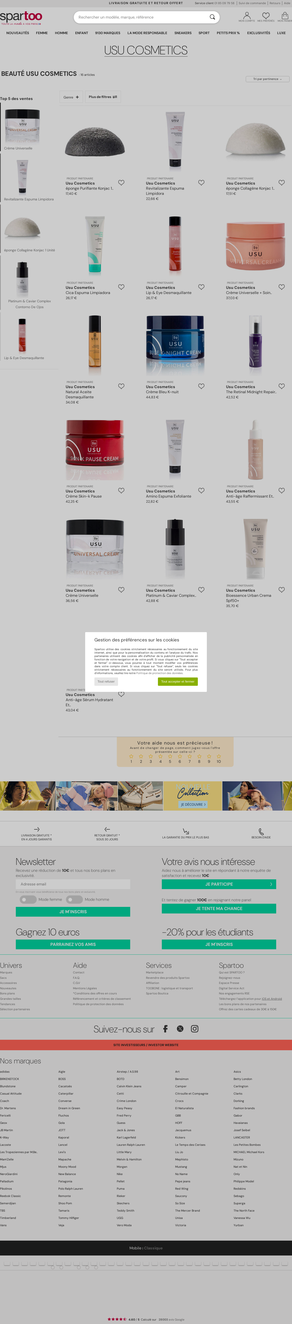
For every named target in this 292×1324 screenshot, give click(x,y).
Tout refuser (106, 681)
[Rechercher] (212, 17)
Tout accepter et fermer (177, 681)
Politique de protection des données (159, 673)
